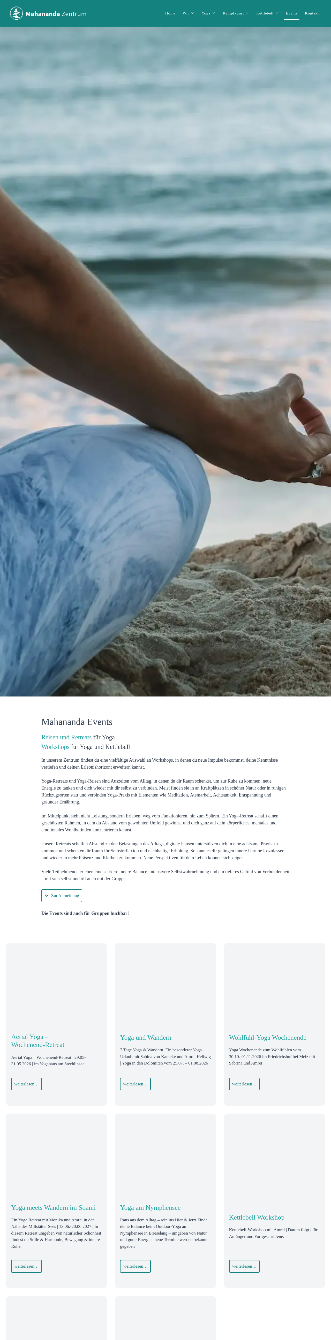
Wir (190, 13)
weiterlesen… (26, 1084)
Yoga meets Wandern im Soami (53, 1207)
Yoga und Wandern (145, 1037)
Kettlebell (269, 13)
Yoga (210, 13)
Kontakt (312, 13)
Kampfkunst (238, 13)
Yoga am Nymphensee (150, 1207)
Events (292, 13)
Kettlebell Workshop (257, 1217)
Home (170, 13)
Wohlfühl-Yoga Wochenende (268, 1037)
